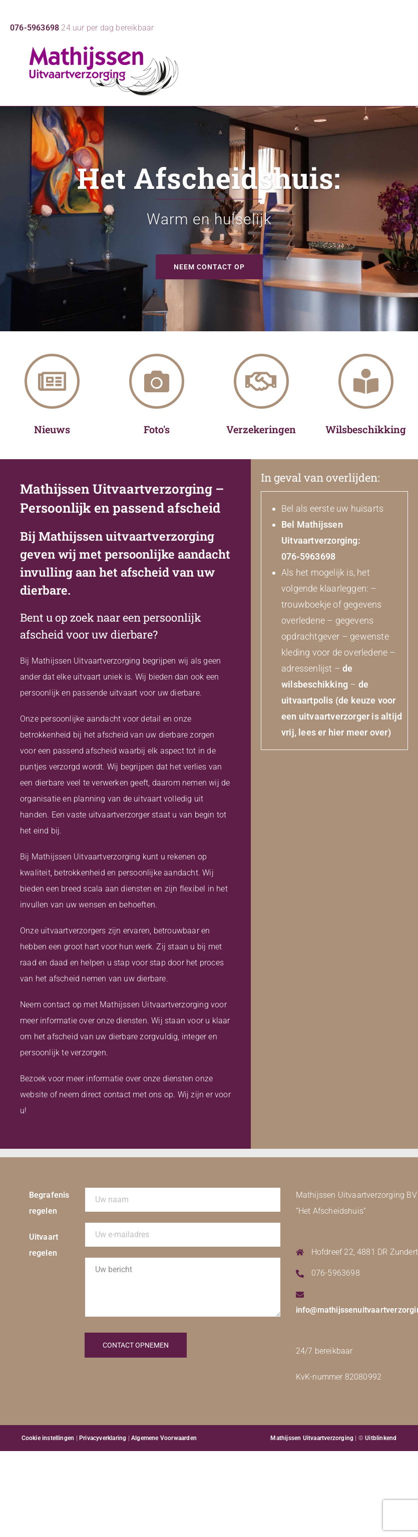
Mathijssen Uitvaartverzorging (311, 1438)
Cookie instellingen (48, 1438)
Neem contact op (209, 267)
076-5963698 (34, 27)
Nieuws (52, 429)
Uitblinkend (380, 1438)
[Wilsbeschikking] (365, 381)
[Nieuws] (52, 381)
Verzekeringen (261, 429)
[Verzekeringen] (261, 381)
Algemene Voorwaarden (164, 1438)
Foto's (157, 429)
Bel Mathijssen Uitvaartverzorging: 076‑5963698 (320, 540)
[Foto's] (156, 381)
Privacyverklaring (102, 1438)
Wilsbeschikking (365, 429)
